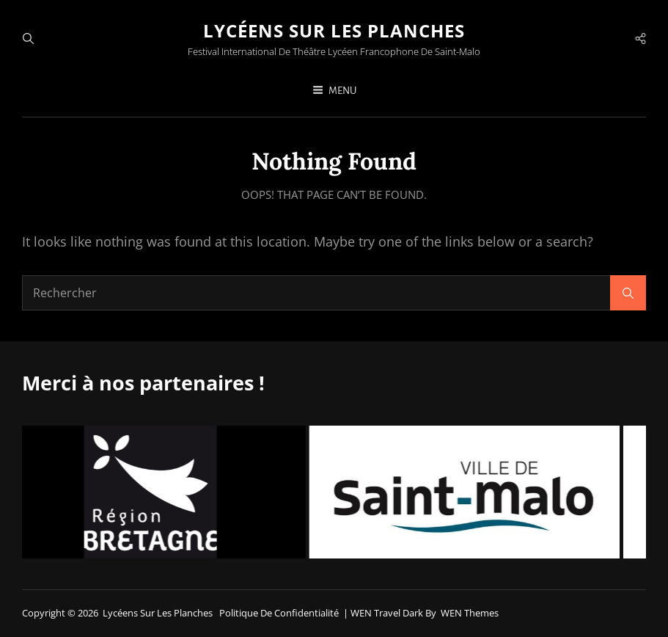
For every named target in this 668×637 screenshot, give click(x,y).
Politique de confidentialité (279, 612)
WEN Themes (470, 612)
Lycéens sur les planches (334, 30)
